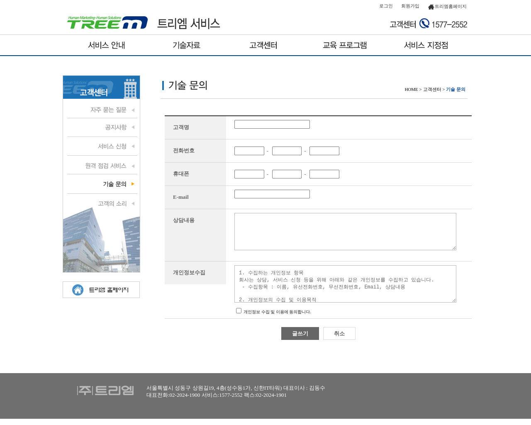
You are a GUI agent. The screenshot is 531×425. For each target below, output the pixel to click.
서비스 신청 (101, 146)
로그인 (386, 5)
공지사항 (101, 127)
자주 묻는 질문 (101, 109)
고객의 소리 (101, 202)
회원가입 (410, 5)
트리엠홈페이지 (447, 6)
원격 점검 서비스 (101, 165)
